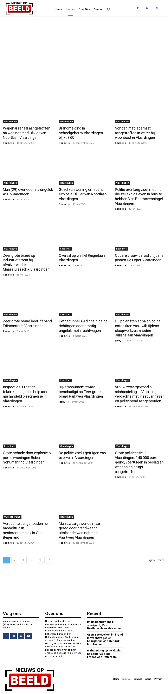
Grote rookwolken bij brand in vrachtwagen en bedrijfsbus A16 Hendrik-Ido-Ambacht (104, 631)
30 (40, 552)
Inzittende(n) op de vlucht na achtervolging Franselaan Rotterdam (105, 644)
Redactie (8, 142)
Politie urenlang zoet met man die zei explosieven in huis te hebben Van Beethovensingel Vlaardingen (138, 196)
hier (73, 645)
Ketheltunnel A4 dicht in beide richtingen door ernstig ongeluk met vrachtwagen (83, 324)
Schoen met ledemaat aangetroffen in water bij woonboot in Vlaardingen (134, 132)
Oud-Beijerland (12, 509)
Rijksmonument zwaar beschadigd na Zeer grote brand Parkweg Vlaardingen (84, 390)
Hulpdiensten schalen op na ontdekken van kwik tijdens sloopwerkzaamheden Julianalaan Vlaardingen (136, 327)
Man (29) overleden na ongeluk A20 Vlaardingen (27, 191)
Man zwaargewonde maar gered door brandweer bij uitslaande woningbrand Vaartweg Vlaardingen (84, 523)
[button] (108, 9)
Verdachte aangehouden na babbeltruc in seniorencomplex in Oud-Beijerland (26, 520)
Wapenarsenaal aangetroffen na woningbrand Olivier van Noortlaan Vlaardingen (28, 132)
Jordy (118, 338)
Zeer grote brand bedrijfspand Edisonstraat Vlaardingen (26, 322)
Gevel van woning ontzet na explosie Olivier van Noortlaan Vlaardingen (81, 193)
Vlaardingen (10, 121)
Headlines (65, 247)
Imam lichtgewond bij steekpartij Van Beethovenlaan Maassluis (103, 617)
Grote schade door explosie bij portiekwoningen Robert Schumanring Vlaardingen (26, 455)
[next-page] (49, 552)
